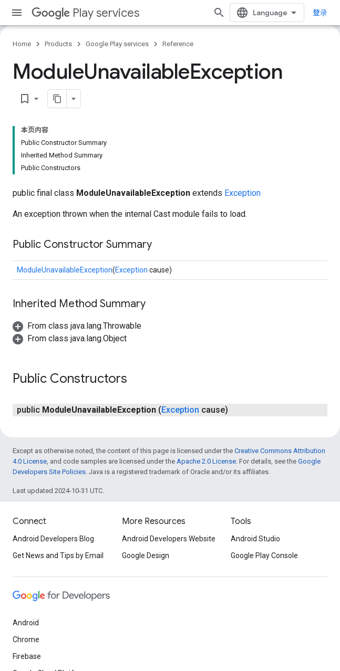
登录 (320, 12)
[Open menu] (16, 12)
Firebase (27, 656)
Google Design (145, 555)
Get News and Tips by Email (58, 555)
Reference (177, 44)
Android (26, 622)
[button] (77, 326)
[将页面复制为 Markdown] (57, 99)
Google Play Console (264, 555)
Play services (85, 13)
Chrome (26, 639)
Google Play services (117, 44)
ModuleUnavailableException (64, 270)
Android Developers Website (168, 538)
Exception (242, 193)
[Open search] (219, 12)
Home (22, 44)
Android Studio (255, 538)
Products (58, 44)
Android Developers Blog (53, 538)
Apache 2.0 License (206, 461)
